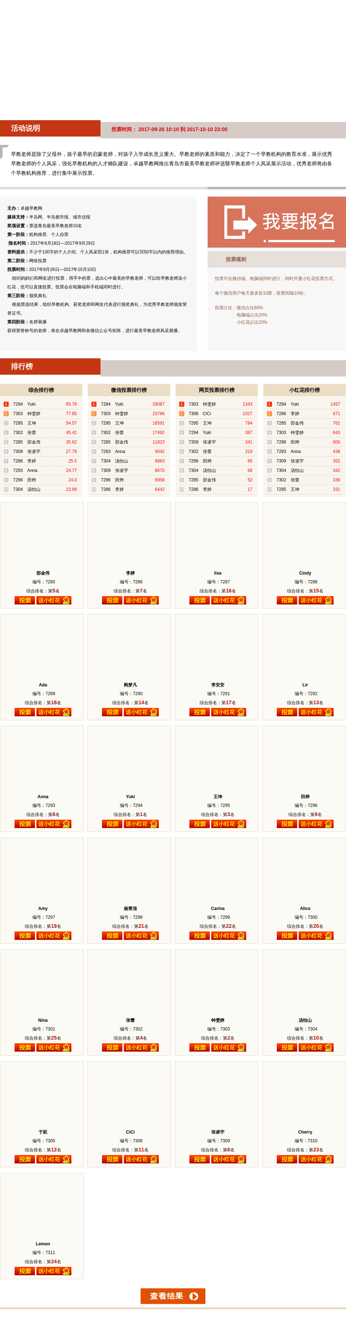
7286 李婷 (24, 461)
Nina (43, 1020)
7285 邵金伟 (26, 442)
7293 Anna (25, 470)
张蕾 (130, 1020)
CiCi (130, 1132)
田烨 (305, 796)
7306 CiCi (200, 413)
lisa (217, 573)
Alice (305, 908)
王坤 (217, 796)
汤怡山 (305, 1020)
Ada (43, 684)
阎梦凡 (130, 684)
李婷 (130, 573)
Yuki (130, 796)
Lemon (43, 1243)
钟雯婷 (217, 1020)
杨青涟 (130, 908)
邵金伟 (43, 573)
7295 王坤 (24, 423)
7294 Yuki (24, 404)
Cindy (305, 573)
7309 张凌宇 (26, 451)
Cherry (305, 1132)
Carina (217, 908)
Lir (305, 684)
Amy (43, 908)
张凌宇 (217, 1132)
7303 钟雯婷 (26, 413)
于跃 (43, 1132)
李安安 (217, 684)
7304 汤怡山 (26, 489)
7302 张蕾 (24, 432)
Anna (43, 796)
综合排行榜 (41, 390)
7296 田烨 (24, 479)
